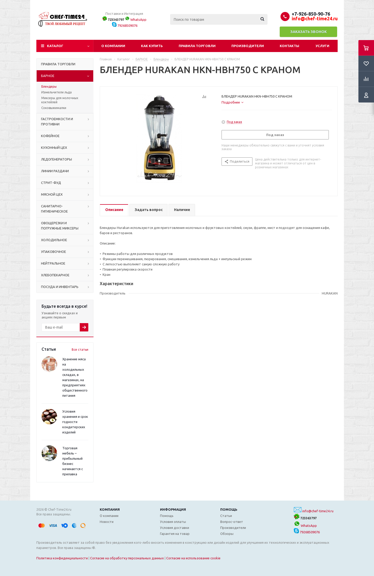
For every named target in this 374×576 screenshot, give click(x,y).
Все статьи (80, 349)
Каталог (55, 46)
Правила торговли (197, 46)
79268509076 (124, 25)
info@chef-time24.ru (317, 511)
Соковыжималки (53, 108)
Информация (173, 509)
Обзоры (226, 533)
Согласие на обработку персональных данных (127, 558)
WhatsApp (135, 19)
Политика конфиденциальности (62, 558)
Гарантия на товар (175, 533)
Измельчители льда (56, 92)
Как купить (152, 46)
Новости (106, 521)
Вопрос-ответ (231, 521)
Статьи (226, 515)
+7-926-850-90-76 (311, 13)
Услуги (322, 46)
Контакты (289, 46)
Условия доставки (174, 527)
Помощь (228, 509)
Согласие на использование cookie (193, 558)
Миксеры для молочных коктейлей (59, 100)
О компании (113, 46)
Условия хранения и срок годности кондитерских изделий (75, 421)
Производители (247, 46)
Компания (110, 509)
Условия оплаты (173, 521)
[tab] (232, 102)
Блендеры (49, 86)
